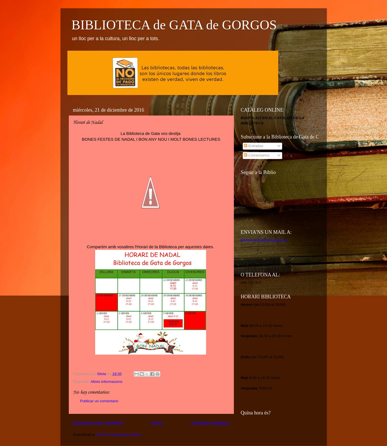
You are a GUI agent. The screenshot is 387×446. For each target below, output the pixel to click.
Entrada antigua (209, 423)
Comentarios (256, 155)
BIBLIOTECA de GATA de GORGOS (174, 24)
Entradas (253, 146)
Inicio (157, 423)
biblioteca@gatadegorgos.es (264, 240)
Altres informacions (107, 382)
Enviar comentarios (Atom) (119, 434)
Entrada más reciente (98, 423)
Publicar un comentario (99, 401)
